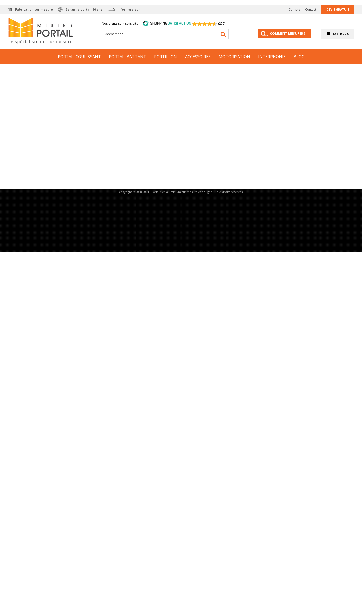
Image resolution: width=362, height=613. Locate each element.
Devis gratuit (337, 9)
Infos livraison (129, 9)
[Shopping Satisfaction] (167, 24)
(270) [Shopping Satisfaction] (221, 23)
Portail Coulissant (79, 56)
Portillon (165, 56)
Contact (310, 9)
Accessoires (198, 56)
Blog (299, 56)
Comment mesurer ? (288, 33)
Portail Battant (127, 56)
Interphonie (272, 56)
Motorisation (234, 56)
